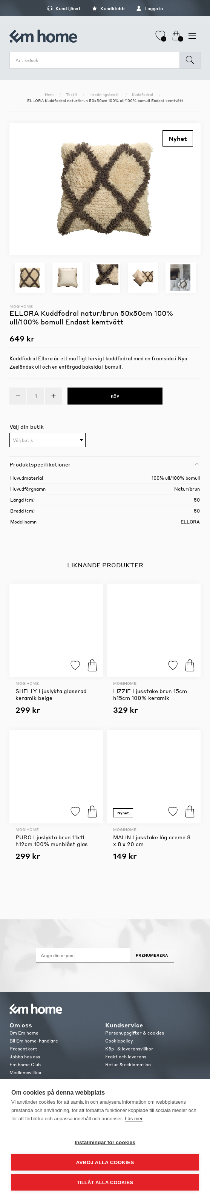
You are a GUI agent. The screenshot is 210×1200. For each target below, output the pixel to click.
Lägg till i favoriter (75, 665)
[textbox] (47, 440)
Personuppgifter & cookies (134, 1033)
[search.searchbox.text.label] (96, 60)
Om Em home (23, 1033)
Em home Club (25, 1064)
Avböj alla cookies (105, 1162)
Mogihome (21, 306)
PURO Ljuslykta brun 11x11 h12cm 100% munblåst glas (51, 840)
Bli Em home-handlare (33, 1041)
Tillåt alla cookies (105, 1182)
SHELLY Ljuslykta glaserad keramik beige (51, 694)
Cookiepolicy (119, 1041)
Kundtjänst (64, 8)
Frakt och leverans (125, 1056)
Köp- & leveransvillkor (129, 1049)
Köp (92, 665)
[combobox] (47, 440)
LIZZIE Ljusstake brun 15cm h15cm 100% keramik (150, 694)
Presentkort (23, 1049)
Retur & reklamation (128, 1064)
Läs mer (134, 1118)
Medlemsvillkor (25, 1072)
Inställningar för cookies (105, 1142)
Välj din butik (26, 426)
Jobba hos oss (24, 1056)
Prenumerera (152, 955)
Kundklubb (108, 8)
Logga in (149, 8)
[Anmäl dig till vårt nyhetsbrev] (83, 955)
